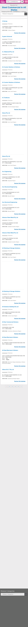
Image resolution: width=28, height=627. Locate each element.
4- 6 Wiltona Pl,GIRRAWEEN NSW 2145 (11, 42)
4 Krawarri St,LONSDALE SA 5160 (10, 223)
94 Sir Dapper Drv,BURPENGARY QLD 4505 (12, 72)
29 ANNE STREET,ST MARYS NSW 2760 (11, 103)
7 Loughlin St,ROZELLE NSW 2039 (10, 57)
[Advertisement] (14, 141)
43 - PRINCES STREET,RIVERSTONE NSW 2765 (13, 342)
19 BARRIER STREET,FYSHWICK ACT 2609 (12, 26)
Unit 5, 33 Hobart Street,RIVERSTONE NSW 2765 (13, 355)
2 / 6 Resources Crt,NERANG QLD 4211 (11, 253)
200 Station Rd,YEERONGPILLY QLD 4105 (12, 118)
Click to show (8, 27)
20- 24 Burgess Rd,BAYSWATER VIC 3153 (12, 375)
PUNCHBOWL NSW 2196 (8, 327)
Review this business (19, 33)
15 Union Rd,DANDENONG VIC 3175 (10, 192)
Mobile (7, 359)
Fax (7, 358)
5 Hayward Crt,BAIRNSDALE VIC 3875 (11, 177)
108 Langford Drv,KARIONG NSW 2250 (11, 312)
